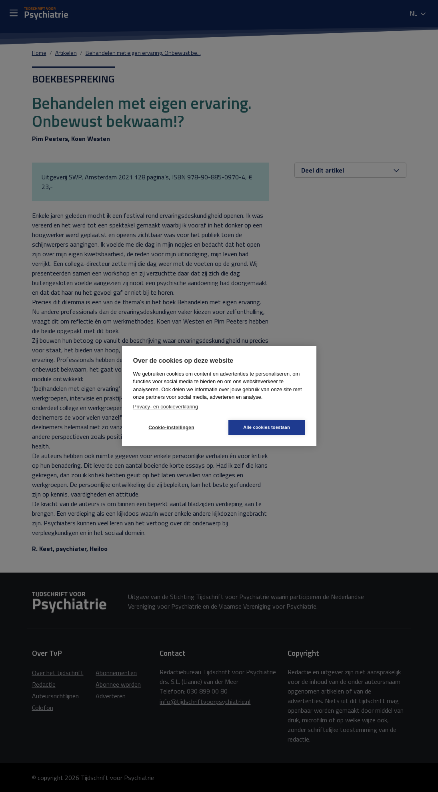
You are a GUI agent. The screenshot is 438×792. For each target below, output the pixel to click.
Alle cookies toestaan (266, 427)
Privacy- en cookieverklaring (165, 407)
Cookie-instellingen (171, 427)
